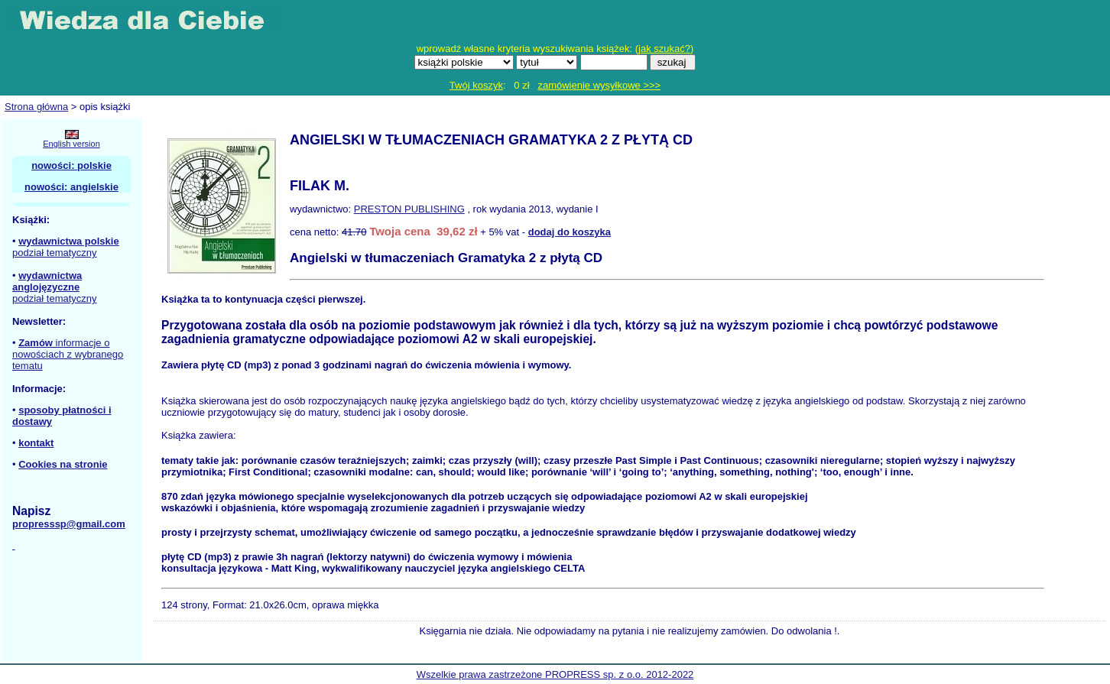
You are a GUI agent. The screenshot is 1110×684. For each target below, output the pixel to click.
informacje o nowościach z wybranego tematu (67, 354)
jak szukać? (664, 48)
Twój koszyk (476, 85)
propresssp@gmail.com (68, 524)
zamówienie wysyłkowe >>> (598, 85)
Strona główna (36, 106)
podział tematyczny (54, 252)
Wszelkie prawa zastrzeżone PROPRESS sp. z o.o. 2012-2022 (555, 674)
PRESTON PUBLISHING (409, 209)
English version (71, 143)
